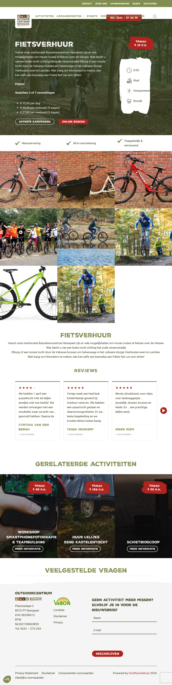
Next (163, 410)
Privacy (58, 622)
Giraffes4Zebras (139, 673)
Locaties (59, 610)
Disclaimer (60, 616)
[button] (34, 122)
